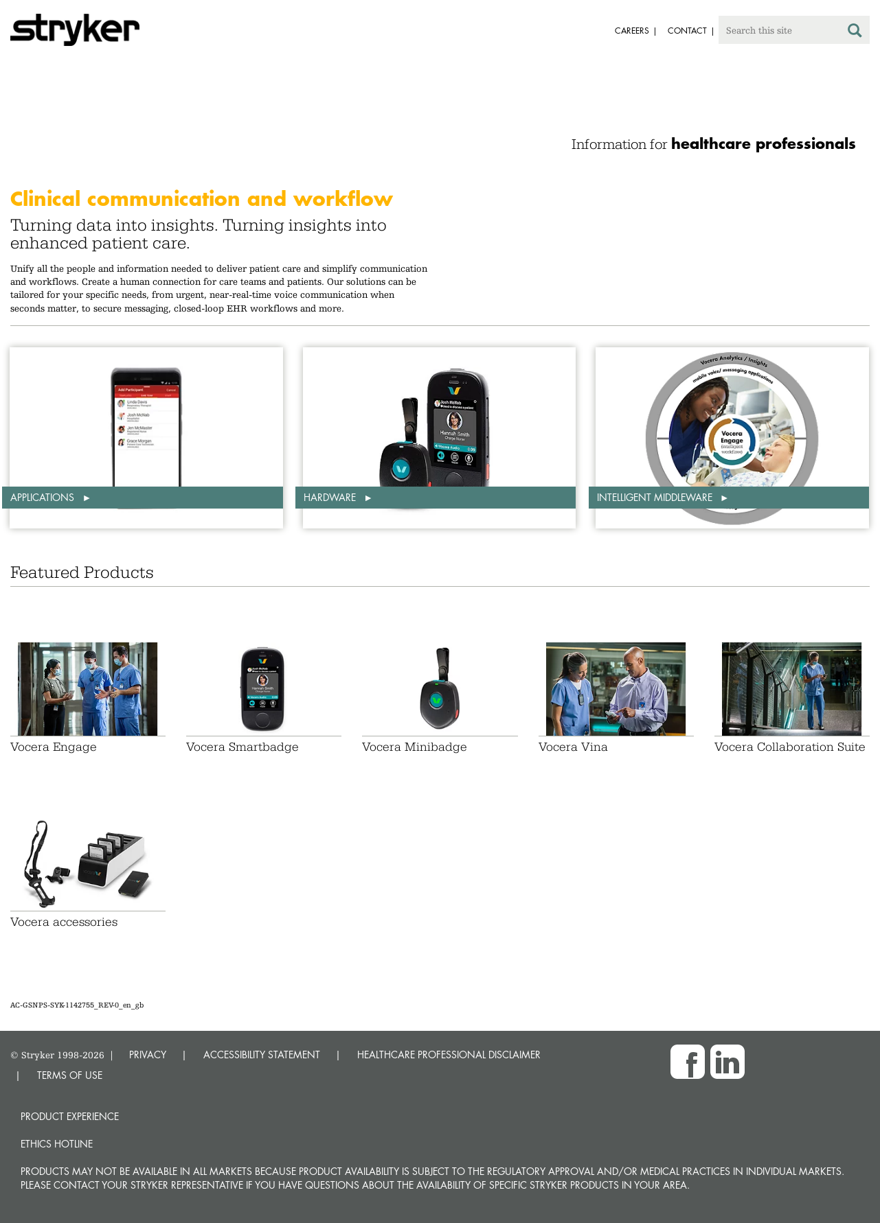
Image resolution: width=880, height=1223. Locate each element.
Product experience (70, 1116)
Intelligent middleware (656, 497)
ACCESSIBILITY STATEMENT (261, 1054)
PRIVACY (147, 1054)
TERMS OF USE (69, 1075)
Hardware (331, 497)
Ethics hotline (57, 1143)
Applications (43, 497)
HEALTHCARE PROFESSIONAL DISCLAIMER (449, 1054)
